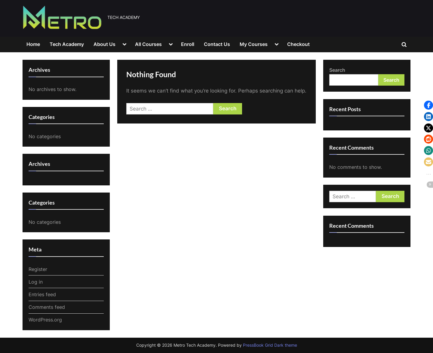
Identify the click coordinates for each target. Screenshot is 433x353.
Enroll (187, 44)
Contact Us (217, 44)
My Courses (254, 44)
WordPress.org (45, 320)
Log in (36, 282)
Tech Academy (67, 44)
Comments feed (47, 307)
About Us (104, 44)
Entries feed (42, 294)
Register (38, 269)
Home (33, 44)
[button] (428, 105)
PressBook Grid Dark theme (270, 345)
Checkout (298, 44)
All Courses (148, 44)
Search (337, 70)
